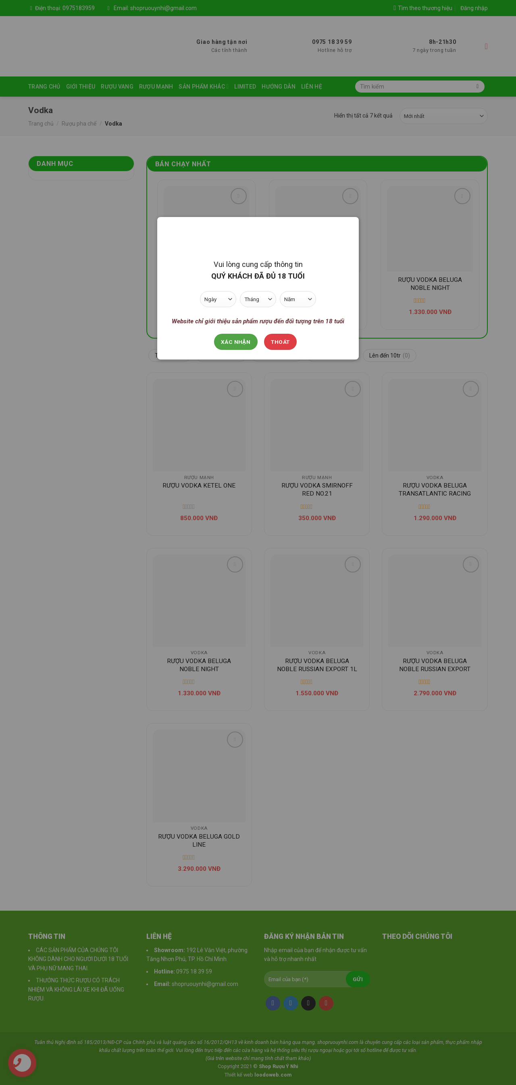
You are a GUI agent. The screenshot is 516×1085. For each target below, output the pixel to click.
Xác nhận (235, 342)
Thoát (280, 342)
